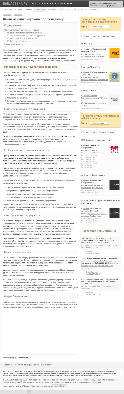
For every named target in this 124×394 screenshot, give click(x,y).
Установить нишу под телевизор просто (21, 30)
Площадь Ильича (94, 77)
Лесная (84, 105)
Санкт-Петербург (90, 95)
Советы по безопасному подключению (24, 33)
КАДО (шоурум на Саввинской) (96, 140)
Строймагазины (63, 3)
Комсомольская (94, 54)
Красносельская (88, 56)
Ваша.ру (15, 3)
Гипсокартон (18, 15)
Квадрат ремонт (89, 90)
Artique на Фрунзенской (93, 175)
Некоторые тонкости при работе (22, 38)
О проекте (8, 364)
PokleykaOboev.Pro (90, 67)
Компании (47, 3)
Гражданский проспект (97, 103)
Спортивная (92, 150)
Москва (86, 49)
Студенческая (87, 153)
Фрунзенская (98, 153)
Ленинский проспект (96, 185)
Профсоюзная (95, 216)
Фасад (76, 9)
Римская (84, 80)
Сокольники (100, 56)
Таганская (93, 80)
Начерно (85, 9)
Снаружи (28, 9)
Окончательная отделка (18, 41)
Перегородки (64, 9)
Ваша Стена (7, 15)
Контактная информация (27, 364)
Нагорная (91, 214)
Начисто (94, 9)
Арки (20, 9)
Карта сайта (46, 364)
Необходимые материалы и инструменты (26, 35)
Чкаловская (103, 80)
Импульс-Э (86, 43)
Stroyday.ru (98, 375)
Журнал (35, 3)
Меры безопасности (13, 44)
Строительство (9, 9)
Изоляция (52, 9)
